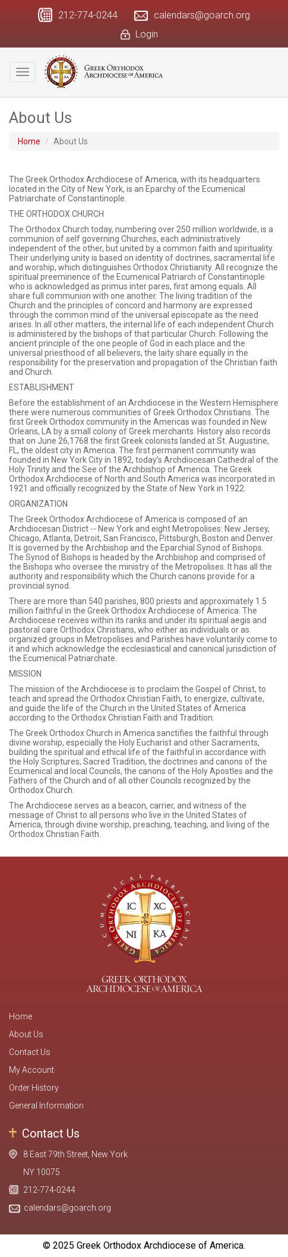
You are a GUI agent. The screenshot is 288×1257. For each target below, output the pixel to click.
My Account (31, 1070)
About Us (26, 1034)
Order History (34, 1087)
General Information (46, 1105)
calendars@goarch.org (202, 15)
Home (29, 141)
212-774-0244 (88, 15)
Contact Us (29, 1052)
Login (146, 34)
